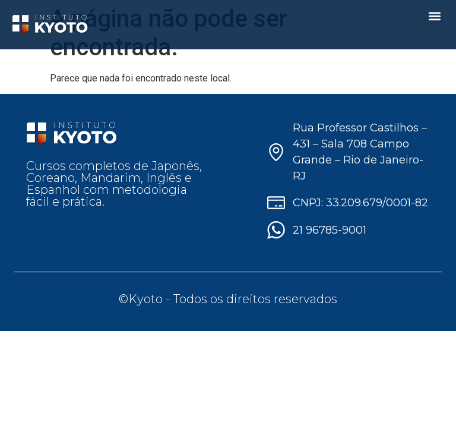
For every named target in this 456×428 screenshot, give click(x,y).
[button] (434, 16)
